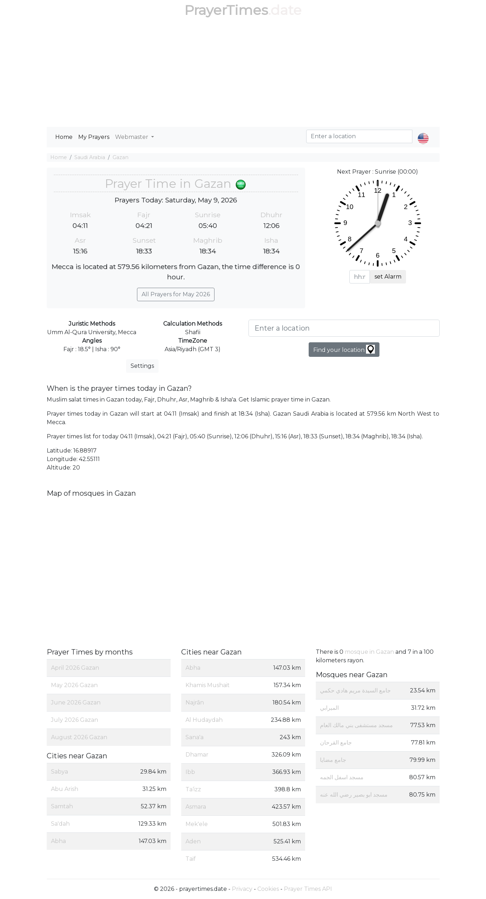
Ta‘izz (193, 789)
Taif (190, 858)
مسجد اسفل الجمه (342, 777)
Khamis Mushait (207, 685)
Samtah (62, 806)
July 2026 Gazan (74, 720)
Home (64, 137)
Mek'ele (196, 824)
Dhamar (196, 754)
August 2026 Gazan (79, 737)
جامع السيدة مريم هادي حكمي (355, 690)
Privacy (242, 889)
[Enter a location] (344, 328)
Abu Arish (64, 789)
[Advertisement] (243, 73)
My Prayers (93, 137)
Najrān (194, 702)
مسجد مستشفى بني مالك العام (356, 725)
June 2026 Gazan (76, 702)
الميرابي (329, 707)
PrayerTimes (226, 10)
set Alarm (387, 276)
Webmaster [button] (132, 137)
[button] (423, 132)
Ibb (190, 772)
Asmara (195, 806)
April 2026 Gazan (75, 667)
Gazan (120, 157)
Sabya (59, 771)
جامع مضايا (333, 760)
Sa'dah (60, 823)
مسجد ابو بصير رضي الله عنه (354, 794)
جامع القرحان (336, 742)
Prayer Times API (308, 889)
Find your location (344, 349)
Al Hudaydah (204, 720)
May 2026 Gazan (74, 685)
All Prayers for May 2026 (176, 294)
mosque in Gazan (369, 651)
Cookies (268, 889)
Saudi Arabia (89, 157)
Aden (193, 841)
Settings (142, 366)
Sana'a (194, 737)
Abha (58, 841)
